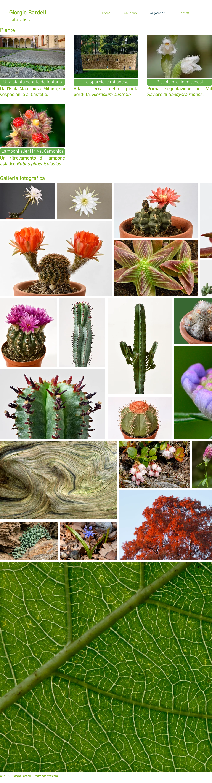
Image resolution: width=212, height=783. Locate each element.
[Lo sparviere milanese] (106, 82)
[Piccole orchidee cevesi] (179, 82)
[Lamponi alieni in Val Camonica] (32, 151)
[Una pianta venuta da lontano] (32, 82)
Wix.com (52, 776)
